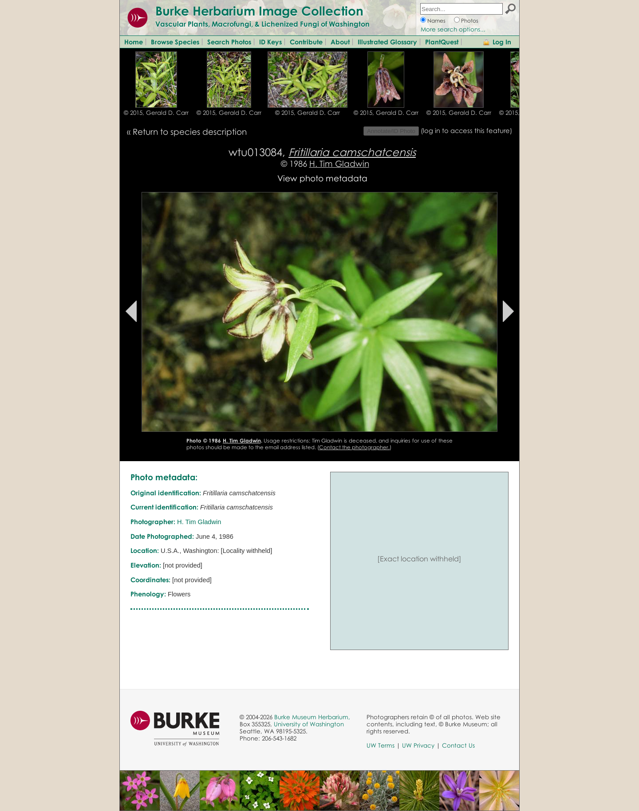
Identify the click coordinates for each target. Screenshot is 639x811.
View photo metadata (322, 178)
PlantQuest (441, 42)
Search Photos (229, 42)
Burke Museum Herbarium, (312, 717)
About (340, 42)
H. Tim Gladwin (339, 163)
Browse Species (175, 42)
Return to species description (190, 131)
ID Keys (270, 42)
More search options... (453, 29)
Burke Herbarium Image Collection (259, 10)
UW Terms (380, 745)
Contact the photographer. (354, 447)
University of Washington (309, 724)
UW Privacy (418, 745)
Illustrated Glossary (387, 42)
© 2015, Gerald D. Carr (156, 112)
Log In (502, 42)
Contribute (306, 42)
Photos (469, 20)
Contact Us (458, 745)
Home (133, 42)
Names (436, 20)
